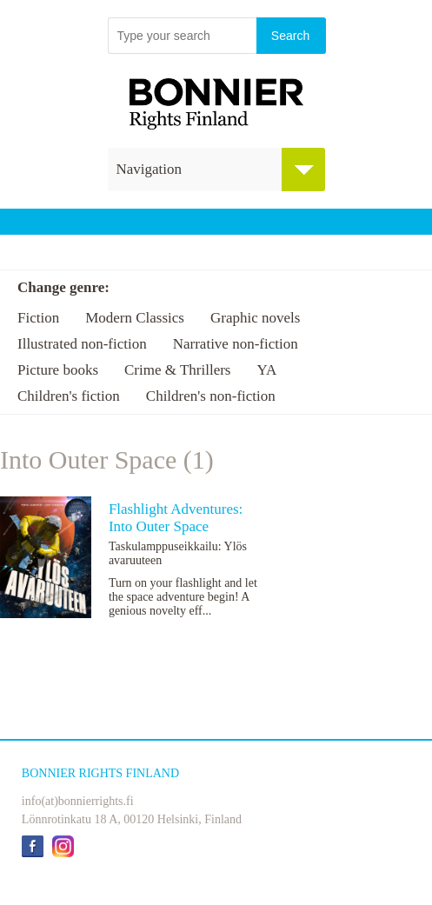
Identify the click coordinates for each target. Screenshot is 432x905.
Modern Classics (134, 317)
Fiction (38, 317)
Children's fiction (68, 396)
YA (266, 370)
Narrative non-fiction (235, 344)
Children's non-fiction (211, 396)
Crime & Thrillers (177, 370)
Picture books (57, 370)
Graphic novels (255, 317)
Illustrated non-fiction (82, 344)
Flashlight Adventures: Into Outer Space (176, 518)
